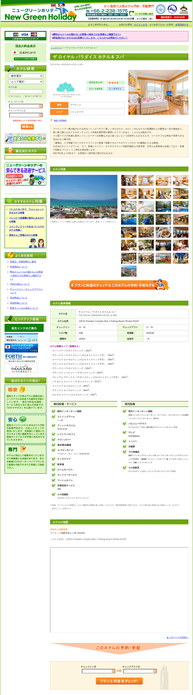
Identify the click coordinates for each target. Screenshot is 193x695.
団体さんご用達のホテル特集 (23, 235)
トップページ (56, 48)
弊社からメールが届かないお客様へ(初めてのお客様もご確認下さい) (26, 275)
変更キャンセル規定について (24, 308)
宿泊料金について (18, 297)
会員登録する (181, 24)
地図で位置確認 (60, 120)
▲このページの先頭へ (177, 637)
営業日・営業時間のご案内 (23, 261)
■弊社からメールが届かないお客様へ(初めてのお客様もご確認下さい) (86, 34)
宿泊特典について (18, 303)
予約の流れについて (20, 284)
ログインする (140, 24)
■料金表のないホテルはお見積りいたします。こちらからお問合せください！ (90, 38)
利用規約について (18, 267)
